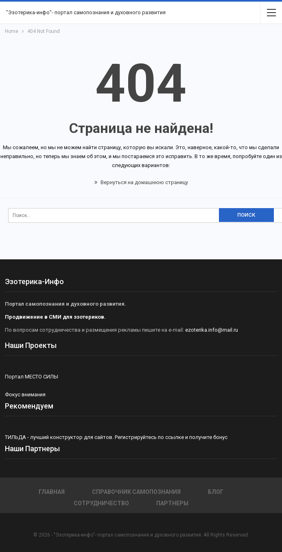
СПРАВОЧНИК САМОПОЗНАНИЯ (136, 492)
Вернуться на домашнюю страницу (141, 182)
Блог (215, 492)
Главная (52, 492)
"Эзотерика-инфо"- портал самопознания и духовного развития (86, 12)
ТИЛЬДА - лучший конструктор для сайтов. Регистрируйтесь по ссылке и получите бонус (116, 437)
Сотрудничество (101, 503)
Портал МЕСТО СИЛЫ (31, 377)
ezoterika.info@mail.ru (211, 330)
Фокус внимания (25, 394)
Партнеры (172, 503)
